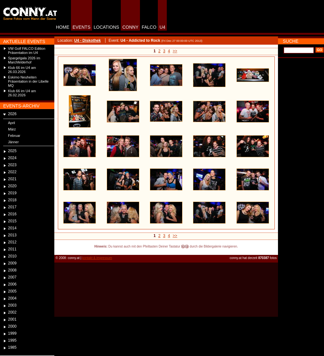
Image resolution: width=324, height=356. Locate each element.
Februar (14, 135)
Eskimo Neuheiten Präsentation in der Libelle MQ (28, 81)
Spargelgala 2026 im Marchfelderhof (24, 60)
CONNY (130, 27)
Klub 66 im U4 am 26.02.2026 (22, 93)
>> (175, 51)
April (11, 123)
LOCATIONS (106, 27)
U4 (162, 27)
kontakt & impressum (97, 258)
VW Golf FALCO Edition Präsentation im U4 (26, 51)
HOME (62, 27)
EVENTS (81, 27)
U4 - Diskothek (87, 40)
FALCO (149, 27)
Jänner (13, 142)
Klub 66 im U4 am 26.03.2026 (22, 70)
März (12, 129)
